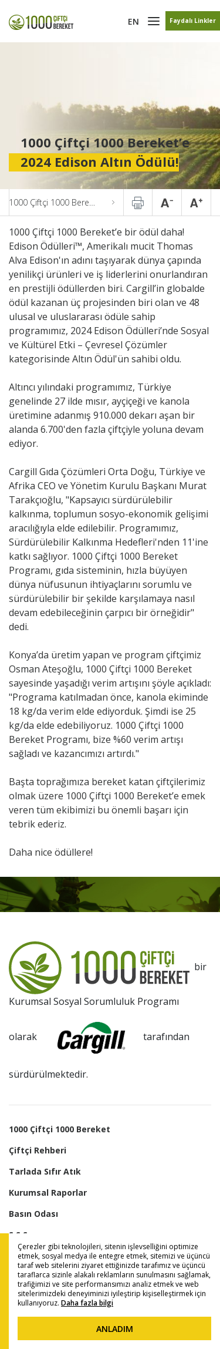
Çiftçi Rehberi (37, 1150)
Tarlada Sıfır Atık (45, 1171)
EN (133, 21)
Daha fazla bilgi (87, 1303)
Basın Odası (33, 1213)
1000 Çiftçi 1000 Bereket (59, 1129)
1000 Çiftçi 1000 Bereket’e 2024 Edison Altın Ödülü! (61, 202)
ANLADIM (114, 1328)
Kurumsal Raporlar (48, 1192)
